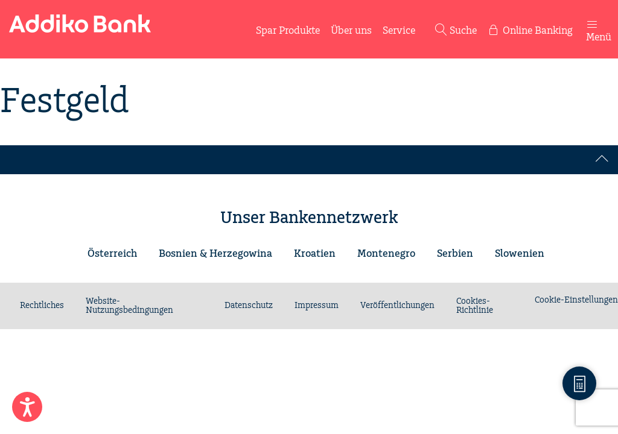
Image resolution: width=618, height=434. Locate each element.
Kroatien (315, 253)
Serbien (455, 253)
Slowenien (519, 253)
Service (399, 30)
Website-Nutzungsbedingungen (129, 306)
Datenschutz (249, 305)
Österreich (112, 253)
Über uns (351, 30)
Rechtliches (42, 305)
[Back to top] (602, 159)
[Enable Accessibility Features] (27, 407)
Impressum (317, 305)
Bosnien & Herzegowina (215, 253)
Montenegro (386, 253)
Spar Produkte (288, 30)
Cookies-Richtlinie (474, 306)
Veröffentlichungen (397, 305)
